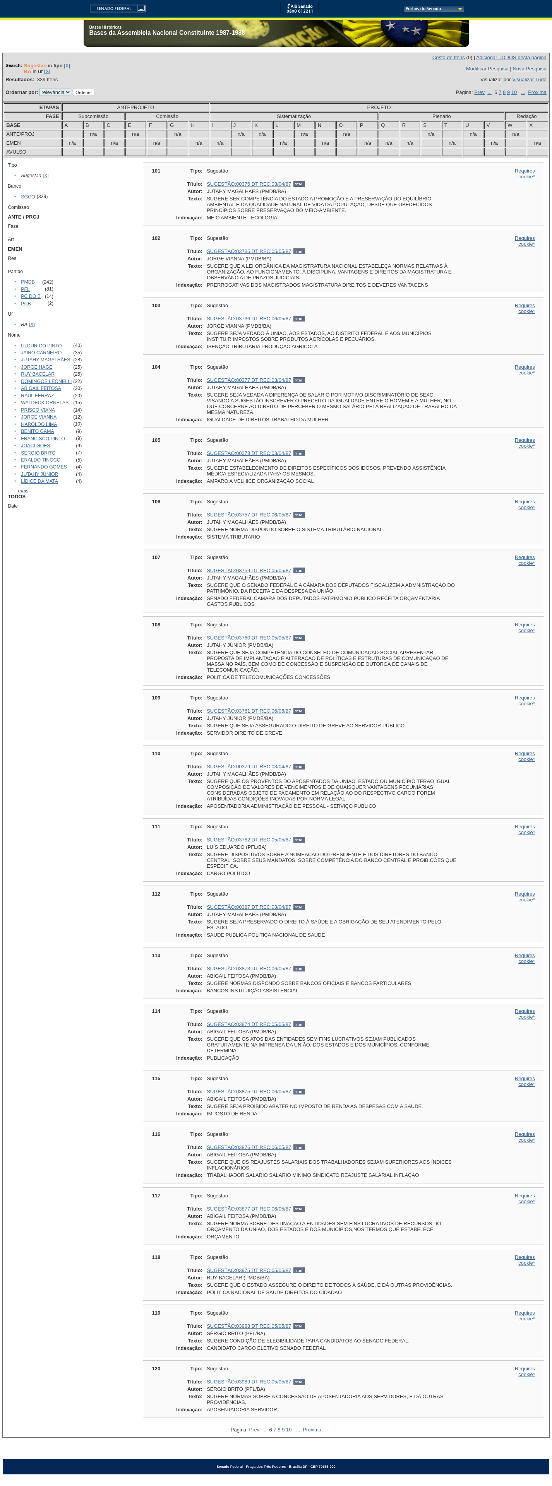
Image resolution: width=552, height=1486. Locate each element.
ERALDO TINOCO (40, 460)
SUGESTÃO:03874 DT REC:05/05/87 (249, 1024)
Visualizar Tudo (529, 79)
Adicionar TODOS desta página (511, 57)
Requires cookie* (525, 174)
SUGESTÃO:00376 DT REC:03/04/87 (249, 184)
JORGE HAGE (36, 367)
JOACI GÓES (35, 445)
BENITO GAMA (37, 431)
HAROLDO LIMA (39, 424)
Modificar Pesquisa (487, 69)
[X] (67, 65)
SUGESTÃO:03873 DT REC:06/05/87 (249, 968)
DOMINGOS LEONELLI (46, 381)
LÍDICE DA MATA (39, 481)
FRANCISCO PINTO (43, 438)
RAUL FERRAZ (37, 395)
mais (23, 491)
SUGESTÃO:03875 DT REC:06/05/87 (249, 1091)
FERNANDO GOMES (44, 467)
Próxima (537, 92)
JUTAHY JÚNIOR (39, 474)
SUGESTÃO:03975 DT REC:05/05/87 (249, 1270)
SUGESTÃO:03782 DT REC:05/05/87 (249, 840)
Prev (479, 92)
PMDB (28, 282)
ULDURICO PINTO (41, 346)
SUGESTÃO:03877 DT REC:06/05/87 (249, 1209)
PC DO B (31, 296)
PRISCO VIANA (38, 410)
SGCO (28, 197)
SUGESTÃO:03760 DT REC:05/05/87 (249, 638)
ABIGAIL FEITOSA (41, 388)
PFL (25, 289)
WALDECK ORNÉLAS (45, 402)
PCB (26, 303)
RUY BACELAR (38, 374)
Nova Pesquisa (529, 69)
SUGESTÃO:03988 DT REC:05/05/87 (249, 1326)
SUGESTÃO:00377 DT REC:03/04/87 (249, 380)
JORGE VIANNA (39, 417)
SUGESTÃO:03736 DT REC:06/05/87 (249, 318)
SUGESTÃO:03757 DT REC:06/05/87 (249, 515)
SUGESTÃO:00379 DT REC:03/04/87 (249, 767)
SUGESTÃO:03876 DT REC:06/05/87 (249, 1147)
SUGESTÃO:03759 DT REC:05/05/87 (249, 570)
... (489, 92)
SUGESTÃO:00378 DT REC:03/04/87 (249, 453)
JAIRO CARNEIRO (41, 353)
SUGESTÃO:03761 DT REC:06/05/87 (249, 711)
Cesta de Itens (448, 57)
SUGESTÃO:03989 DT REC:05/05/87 (249, 1382)
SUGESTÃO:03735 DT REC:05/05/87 (249, 251)
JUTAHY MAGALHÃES (45, 360)
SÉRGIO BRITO (38, 453)
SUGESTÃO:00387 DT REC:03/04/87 (249, 907)
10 (514, 92)
